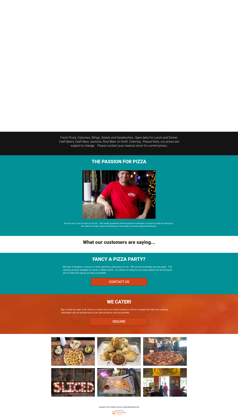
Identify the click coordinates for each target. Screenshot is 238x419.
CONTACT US (119, 282)
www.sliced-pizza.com (131, 407)
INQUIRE (119, 321)
